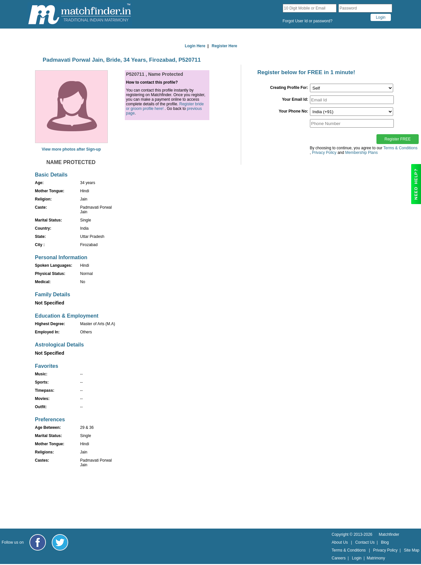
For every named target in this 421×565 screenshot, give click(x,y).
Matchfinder (389, 534)
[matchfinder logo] (79, 14)
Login (356, 558)
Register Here (224, 46)
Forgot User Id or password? (308, 21)
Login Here (195, 46)
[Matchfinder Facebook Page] (37, 542)
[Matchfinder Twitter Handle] (60, 542)
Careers (339, 558)
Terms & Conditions (400, 148)
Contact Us (364, 542)
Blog (385, 542)
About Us (340, 542)
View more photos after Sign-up (71, 149)
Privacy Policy (385, 550)
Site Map (411, 550)
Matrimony (376, 558)
